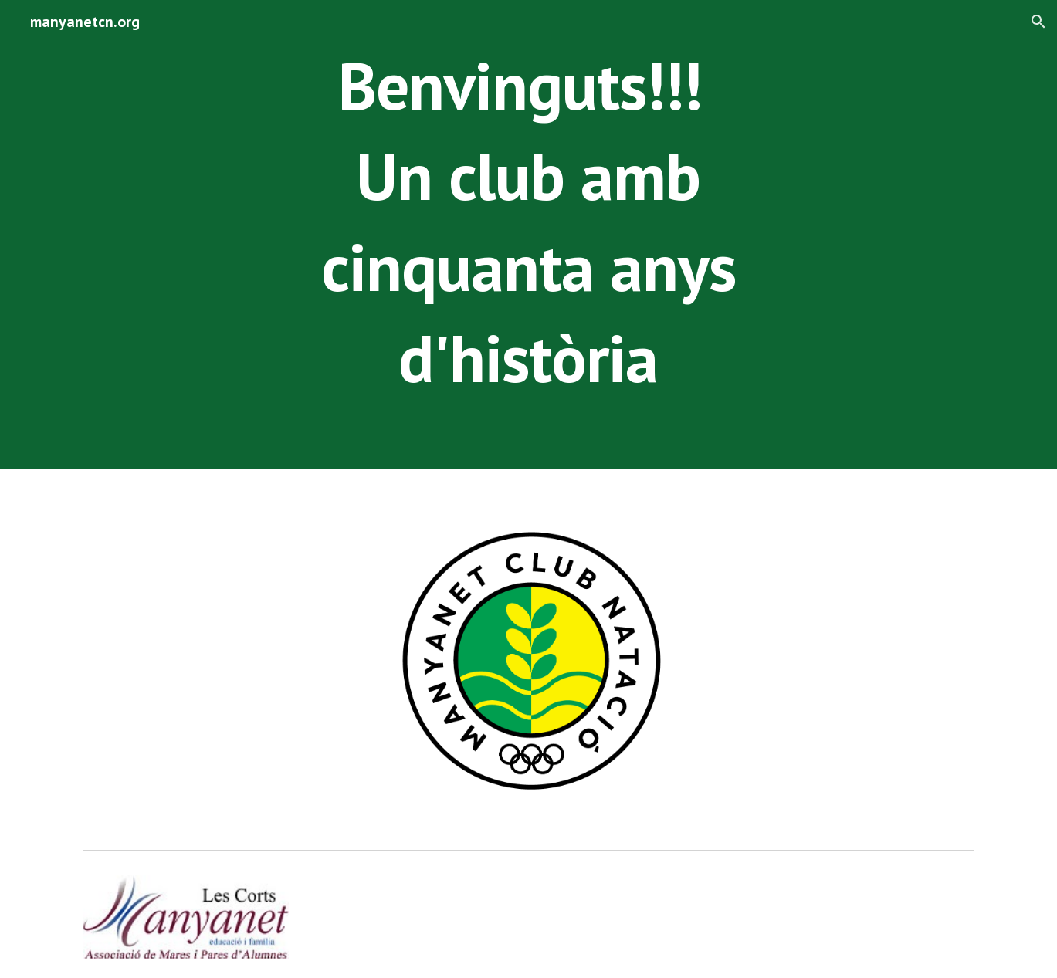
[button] (1038, 21)
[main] (528, 234)
